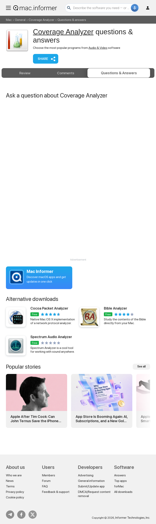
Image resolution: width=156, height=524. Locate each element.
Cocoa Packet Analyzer (49, 324)
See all (141, 382)
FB (21, 514)
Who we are (14, 475)
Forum (46, 481)
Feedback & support (56, 492)
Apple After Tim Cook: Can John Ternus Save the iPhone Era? (34, 434)
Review (24, 73)
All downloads (123, 492)
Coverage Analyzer (41, 20)
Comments (65, 73)
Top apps (120, 481)
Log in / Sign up (146, 8)
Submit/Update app (91, 486)
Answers (119, 73)
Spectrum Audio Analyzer (51, 353)
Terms (10, 486)
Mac (9, 20)
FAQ (45, 486)
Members (48, 475)
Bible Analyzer (115, 324)
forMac (119, 486)
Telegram (10, 514)
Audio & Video (97, 48)
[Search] (101, 8)
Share (43, 59)
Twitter (32, 514)
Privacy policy (15, 492)
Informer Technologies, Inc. (132, 517)
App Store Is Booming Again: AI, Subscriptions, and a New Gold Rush (102, 434)
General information (91, 481)
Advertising (85, 475)
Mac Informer (40, 287)
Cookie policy (15, 497)
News (10, 481)
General (20, 20)
